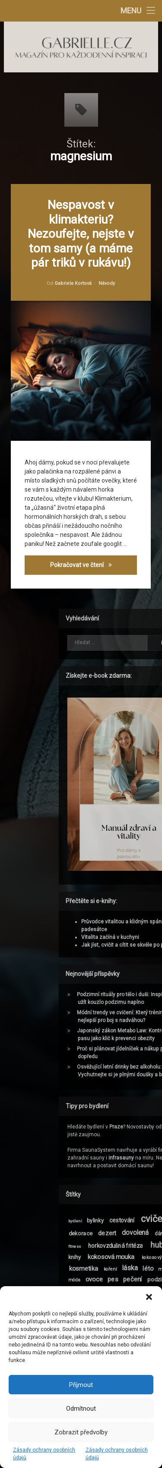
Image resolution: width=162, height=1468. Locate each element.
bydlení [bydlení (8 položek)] (146, 1221)
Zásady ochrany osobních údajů (44, 1454)
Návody (107, 282)
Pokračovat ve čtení (94, 569)
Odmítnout (81, 1408)
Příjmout (81, 1385)
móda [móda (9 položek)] (145, 1279)
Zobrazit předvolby (81, 1432)
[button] (149, 1297)
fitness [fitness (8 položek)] (145, 1246)
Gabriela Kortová (73, 283)
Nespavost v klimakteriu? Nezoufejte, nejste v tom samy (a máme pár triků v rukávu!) (82, 233)
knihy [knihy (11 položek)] (145, 1257)
